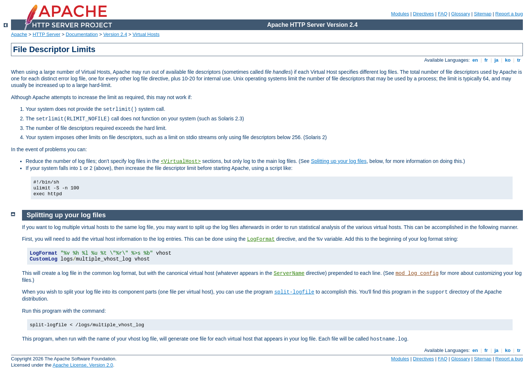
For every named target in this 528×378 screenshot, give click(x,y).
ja (496, 60)
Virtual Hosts (146, 34)
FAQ (442, 14)
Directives (423, 14)
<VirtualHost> (181, 161)
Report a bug (509, 14)
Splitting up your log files (339, 161)
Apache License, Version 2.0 (82, 365)
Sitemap (483, 14)
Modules (400, 14)
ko (508, 60)
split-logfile (294, 292)
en (475, 60)
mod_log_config (417, 273)
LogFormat (261, 239)
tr (519, 60)
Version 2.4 (115, 34)
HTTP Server (46, 34)
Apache (19, 34)
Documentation (82, 34)
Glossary (460, 14)
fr (486, 60)
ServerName (289, 273)
